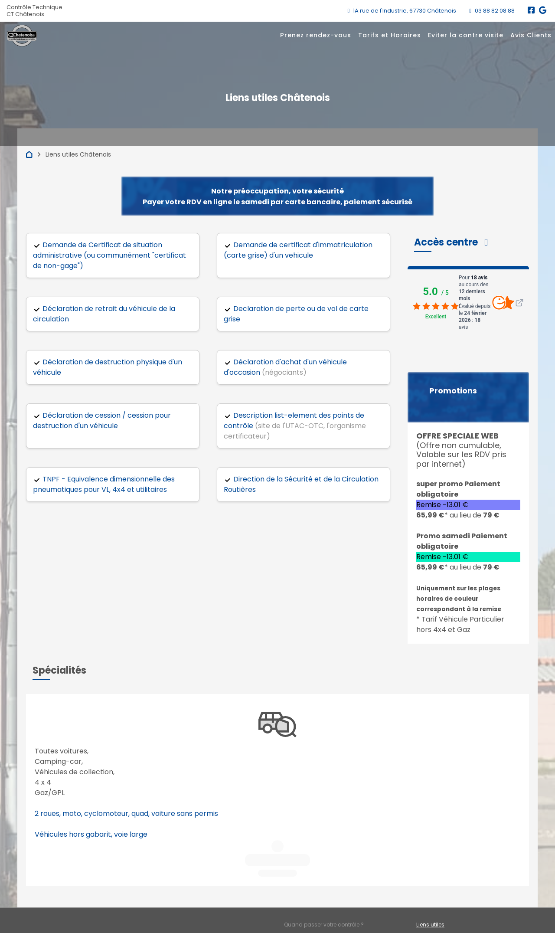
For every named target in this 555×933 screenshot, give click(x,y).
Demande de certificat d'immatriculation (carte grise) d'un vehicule (298, 250)
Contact (295, 901)
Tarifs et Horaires (389, 35)
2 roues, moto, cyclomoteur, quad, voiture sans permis (126, 813)
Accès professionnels (312, 916)
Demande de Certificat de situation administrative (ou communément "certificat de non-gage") (109, 255)
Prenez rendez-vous (315, 35)
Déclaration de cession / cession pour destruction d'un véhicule (102, 420)
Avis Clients (531, 35)
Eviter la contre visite (465, 35)
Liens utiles (430, 887)
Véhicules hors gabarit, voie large (91, 834)
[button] (451, 242)
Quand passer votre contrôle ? (324, 887)
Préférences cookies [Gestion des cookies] (442, 916)
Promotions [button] (453, 390)
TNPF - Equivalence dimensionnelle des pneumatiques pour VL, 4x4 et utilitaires (104, 484)
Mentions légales (438, 901)
